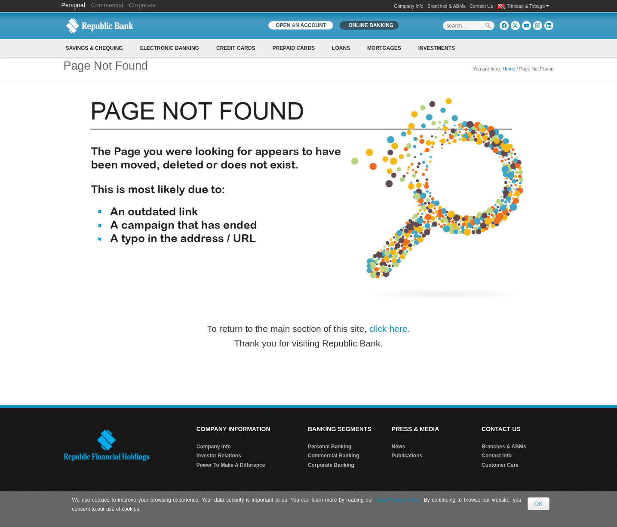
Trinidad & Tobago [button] (528, 6)
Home (509, 68)
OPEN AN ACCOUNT (301, 25)
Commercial (107, 5)
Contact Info (497, 456)
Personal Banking (329, 447)
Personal (74, 5)
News (398, 447)
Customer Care (500, 465)
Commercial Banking (333, 456)
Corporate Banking (331, 465)
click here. (389, 329)
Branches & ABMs (446, 6)
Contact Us (481, 6)
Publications (407, 456)
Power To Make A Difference (230, 465)
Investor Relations (218, 456)
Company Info (408, 6)
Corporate (142, 5)
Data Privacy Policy (397, 500)
